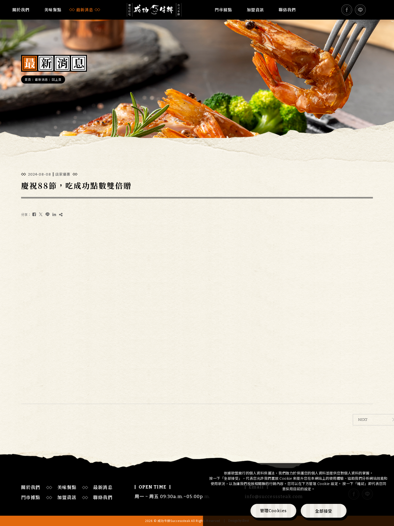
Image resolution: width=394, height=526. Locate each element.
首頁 (28, 79)
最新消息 (84, 10)
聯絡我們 (287, 10)
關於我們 (20, 10)
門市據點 (223, 10)
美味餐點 (52, 10)
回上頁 (56, 79)
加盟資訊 (255, 10)
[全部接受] (323, 510)
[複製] (61, 214)
